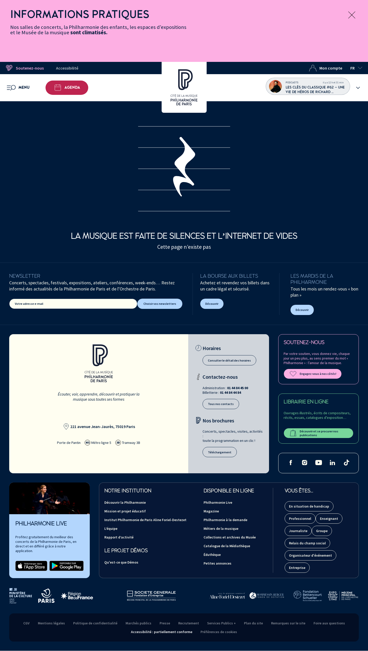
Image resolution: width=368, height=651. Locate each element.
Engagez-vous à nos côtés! (312, 374)
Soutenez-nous (24, 68)
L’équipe (110, 528)
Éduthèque (212, 554)
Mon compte (325, 68)
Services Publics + (221, 623)
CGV (26, 623)
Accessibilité (67, 68)
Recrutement (188, 623)
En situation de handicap (309, 506)
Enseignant (329, 518)
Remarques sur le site (288, 623)
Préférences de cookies (218, 632)
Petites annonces (217, 563)
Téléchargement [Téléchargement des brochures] (219, 452)
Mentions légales (51, 623)
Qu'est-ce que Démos (121, 562)
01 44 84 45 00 (237, 388)
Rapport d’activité (118, 537)
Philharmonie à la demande (225, 520)
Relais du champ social (307, 543)
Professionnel (300, 518)
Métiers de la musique (221, 528)
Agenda (67, 88)
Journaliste (298, 531)
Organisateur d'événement (310, 555)
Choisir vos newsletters (159, 304)
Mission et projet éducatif (125, 511)
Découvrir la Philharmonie (125, 502)
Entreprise (297, 567)
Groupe (322, 531)
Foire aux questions (329, 623)
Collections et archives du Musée (230, 537)
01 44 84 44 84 (230, 392)
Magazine (211, 511)
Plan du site (253, 623)
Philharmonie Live (218, 502)
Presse (165, 623)
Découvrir (211, 304)
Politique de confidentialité (95, 623)
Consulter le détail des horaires (229, 360)
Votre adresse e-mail (29, 304)
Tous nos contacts (221, 404)
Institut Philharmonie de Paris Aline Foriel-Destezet (145, 520)
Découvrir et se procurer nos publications (313, 433)
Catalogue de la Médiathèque (227, 546)
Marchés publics (138, 623)
